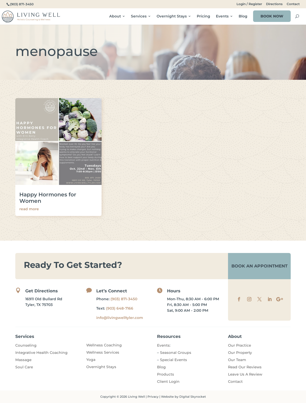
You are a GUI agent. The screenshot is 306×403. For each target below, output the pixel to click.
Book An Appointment (259, 266)
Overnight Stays (172, 16)
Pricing (203, 16)
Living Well (136, 397)
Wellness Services (102, 352)
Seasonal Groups (175, 352)
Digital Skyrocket (192, 397)
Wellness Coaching (104, 345)
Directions (274, 4)
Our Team (237, 360)
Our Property (240, 352)
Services (139, 16)
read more (29, 209)
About (115, 16)
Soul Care (24, 367)
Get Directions (41, 290)
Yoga (90, 359)
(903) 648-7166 (119, 308)
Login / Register (249, 4)
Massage (23, 360)
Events (222, 16)
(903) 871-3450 (123, 299)
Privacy (153, 397)
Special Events (173, 360)
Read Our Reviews (245, 367)
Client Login (168, 381)
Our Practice (239, 345)
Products (165, 374)
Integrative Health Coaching (41, 352)
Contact (293, 4)
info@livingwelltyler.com (119, 318)
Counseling (26, 345)
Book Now (272, 16)
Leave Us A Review (245, 374)
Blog (243, 16)
